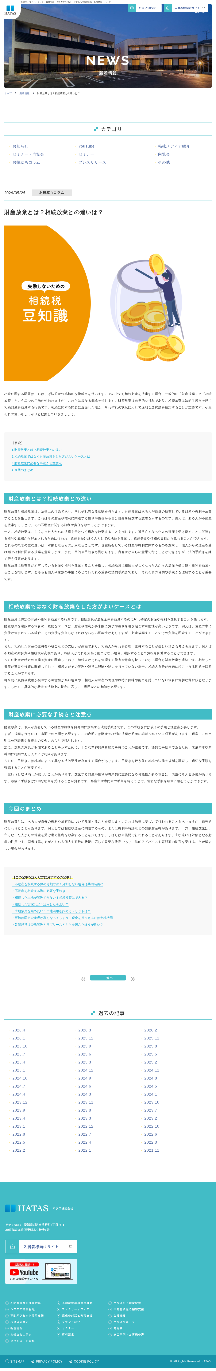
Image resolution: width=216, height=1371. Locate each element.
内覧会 (118, 1331)
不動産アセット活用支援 (27, 1319)
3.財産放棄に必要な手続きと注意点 (37, 463)
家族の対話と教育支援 (77, 1319)
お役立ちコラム (21, 1338)
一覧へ (108, 979)
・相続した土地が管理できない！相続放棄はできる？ (50, 897)
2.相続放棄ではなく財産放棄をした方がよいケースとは (51, 456)
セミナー (68, 1331)
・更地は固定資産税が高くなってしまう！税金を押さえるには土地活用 (62, 918)
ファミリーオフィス (76, 1312)
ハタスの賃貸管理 (22, 1312)
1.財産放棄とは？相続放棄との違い (37, 449)
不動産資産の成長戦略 (25, 1306)
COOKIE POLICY (86, 1364)
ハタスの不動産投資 (127, 1306)
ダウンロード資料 (22, 1344)
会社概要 (119, 1319)
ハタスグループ (124, 1325)
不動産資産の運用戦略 (77, 1306)
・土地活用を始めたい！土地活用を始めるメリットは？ (51, 911)
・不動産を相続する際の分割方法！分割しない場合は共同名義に (57, 884)
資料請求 (68, 1338)
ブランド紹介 (71, 1325)
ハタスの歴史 (19, 1325)
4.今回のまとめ (22, 470)
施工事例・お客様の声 (128, 1338)
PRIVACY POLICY (49, 1364)
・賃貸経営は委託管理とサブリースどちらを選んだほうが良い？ (57, 924)
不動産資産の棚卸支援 (128, 1312)
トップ (8, 93)
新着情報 (24, 93)
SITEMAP (17, 1364)
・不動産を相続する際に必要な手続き (38, 891)
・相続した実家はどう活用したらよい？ (40, 904)
